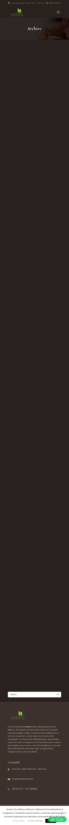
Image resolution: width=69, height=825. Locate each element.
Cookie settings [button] (35, 820)
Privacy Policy (18, 820)
